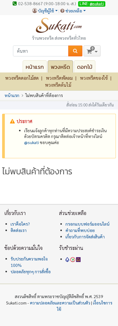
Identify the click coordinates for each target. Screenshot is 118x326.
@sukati (97, 3)
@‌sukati (31, 142)
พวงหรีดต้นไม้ (58, 85)
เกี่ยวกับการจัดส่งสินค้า (85, 236)
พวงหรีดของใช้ (94, 78)
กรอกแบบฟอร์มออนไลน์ (87, 224)
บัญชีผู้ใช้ (46, 10)
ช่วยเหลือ (73, 10)
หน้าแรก (35, 67)
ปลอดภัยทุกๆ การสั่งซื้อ (31, 271)
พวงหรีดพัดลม (59, 78)
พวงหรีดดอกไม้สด (22, 78)
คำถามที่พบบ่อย (80, 230)
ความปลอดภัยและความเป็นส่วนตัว (60, 302)
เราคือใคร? (20, 224)
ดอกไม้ (84, 67)
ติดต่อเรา (19, 230)
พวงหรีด (60, 67)
